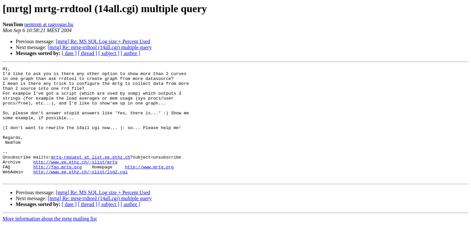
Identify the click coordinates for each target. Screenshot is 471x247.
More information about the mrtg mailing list (50, 241)
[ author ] (130, 53)
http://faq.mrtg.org (57, 187)
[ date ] (69, 53)
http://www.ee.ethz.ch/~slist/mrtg (75, 181)
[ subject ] (108, 53)
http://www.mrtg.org (149, 187)
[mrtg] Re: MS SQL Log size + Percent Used (103, 41)
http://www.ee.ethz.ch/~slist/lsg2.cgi (80, 193)
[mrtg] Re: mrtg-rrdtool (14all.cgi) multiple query (100, 47)
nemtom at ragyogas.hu (49, 24)
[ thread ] (87, 53)
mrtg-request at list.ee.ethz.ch (90, 176)
